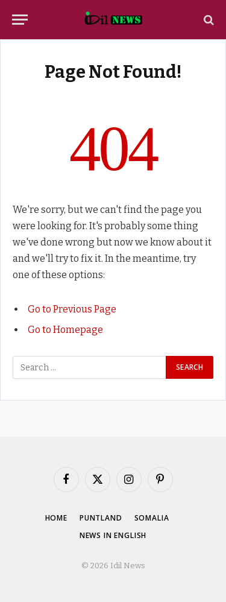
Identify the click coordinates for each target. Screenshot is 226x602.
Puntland (101, 518)
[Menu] (20, 19)
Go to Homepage (65, 329)
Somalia (151, 518)
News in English (113, 535)
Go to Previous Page (72, 309)
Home (56, 518)
